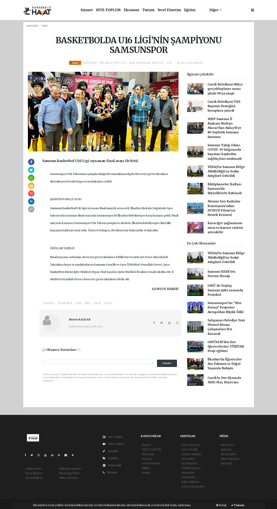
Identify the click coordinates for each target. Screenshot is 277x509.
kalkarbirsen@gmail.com (85, 326)
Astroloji (226, 463)
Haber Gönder (68, 478)
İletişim (110, 472)
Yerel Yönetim (169, 10)
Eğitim (189, 10)
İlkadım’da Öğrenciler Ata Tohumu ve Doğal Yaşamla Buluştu (225, 364)
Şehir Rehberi (190, 482)
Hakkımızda (33, 468)
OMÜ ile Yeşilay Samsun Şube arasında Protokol (225, 290)
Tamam (237, 505)
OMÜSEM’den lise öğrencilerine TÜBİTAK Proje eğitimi (226, 346)
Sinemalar (188, 472)
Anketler (226, 449)
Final (174, 215)
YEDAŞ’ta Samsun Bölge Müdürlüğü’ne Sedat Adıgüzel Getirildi (226, 171)
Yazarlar (110, 451)
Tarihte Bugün (190, 468)
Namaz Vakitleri (191, 454)
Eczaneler (187, 459)
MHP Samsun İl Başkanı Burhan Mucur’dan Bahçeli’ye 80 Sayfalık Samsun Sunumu (224, 128)
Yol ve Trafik (189, 449)
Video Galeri (113, 444)
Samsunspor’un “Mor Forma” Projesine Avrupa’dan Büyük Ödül (226, 307)
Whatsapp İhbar (69, 473)
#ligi (87, 303)
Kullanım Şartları (70, 468)
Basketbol (69, 208)
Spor (45, 25)
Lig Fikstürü (189, 463)
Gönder (167, 363)
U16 (70, 174)
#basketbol (65, 303)
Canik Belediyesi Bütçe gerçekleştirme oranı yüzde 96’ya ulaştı (225, 89)
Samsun (56, 208)
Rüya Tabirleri (230, 459)
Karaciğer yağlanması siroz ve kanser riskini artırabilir (225, 227)
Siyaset (87, 10)
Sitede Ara (227, 445)
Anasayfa (32, 25)
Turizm (148, 10)
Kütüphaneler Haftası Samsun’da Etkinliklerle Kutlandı (225, 188)
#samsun (49, 303)
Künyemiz (112, 465)
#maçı (108, 303)
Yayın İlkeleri (33, 473)
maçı (109, 208)
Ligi (84, 208)
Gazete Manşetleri (193, 486)
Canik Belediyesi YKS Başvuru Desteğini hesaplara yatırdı (224, 106)
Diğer (214, 10)
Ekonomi (131, 10)
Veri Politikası (34, 478)
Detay (221, 505)
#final (97, 303)
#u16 (78, 303)
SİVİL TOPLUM (108, 10)
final (102, 208)
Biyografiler (229, 454)
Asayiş (146, 472)
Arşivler (110, 458)
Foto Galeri (113, 437)
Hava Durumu (190, 445)
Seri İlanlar (188, 477)
